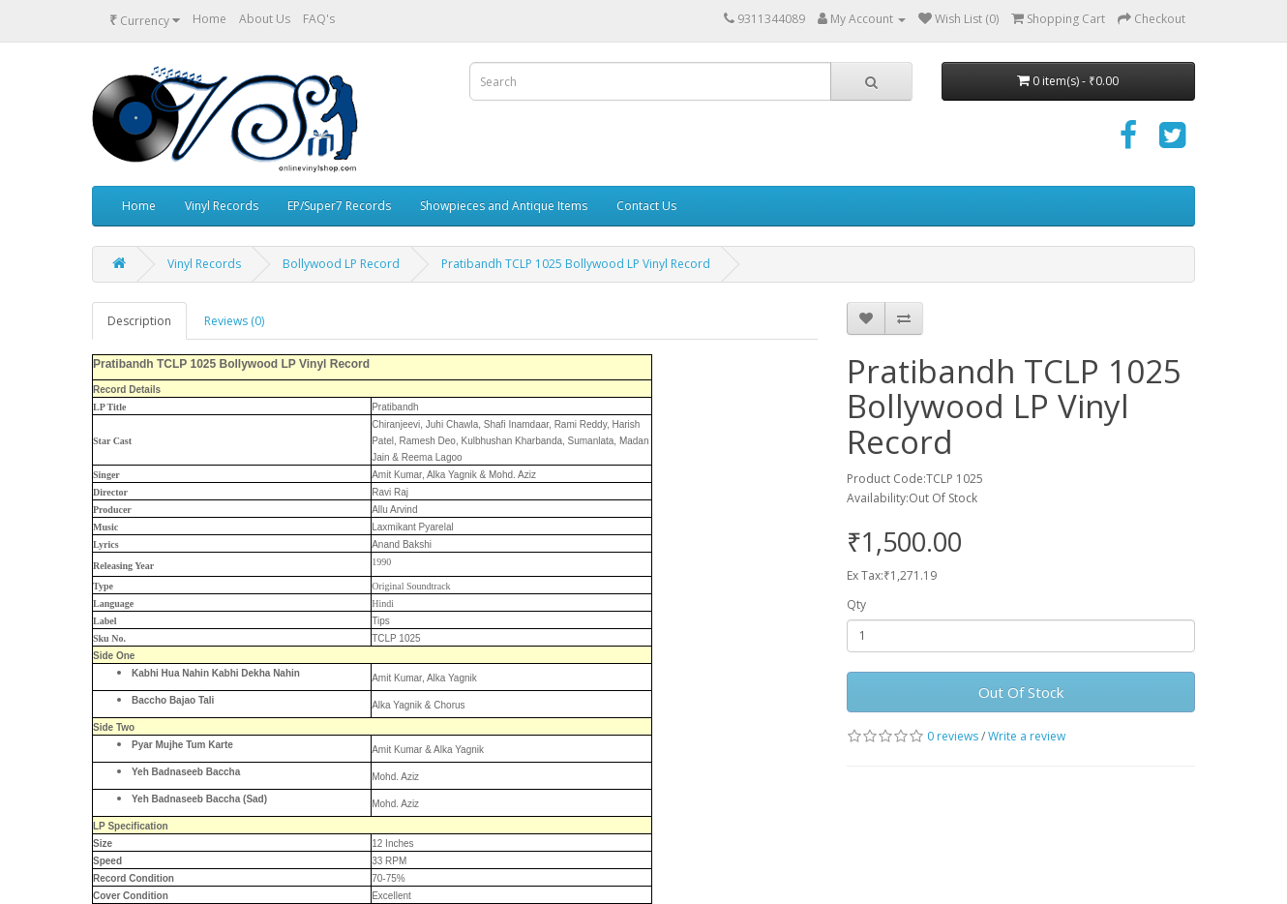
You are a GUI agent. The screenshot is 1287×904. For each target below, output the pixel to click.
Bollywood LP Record (341, 264)
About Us (264, 19)
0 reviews (952, 736)
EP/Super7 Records (339, 205)
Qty (856, 604)
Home (209, 19)
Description (139, 321)
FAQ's (319, 19)
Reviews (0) (234, 321)
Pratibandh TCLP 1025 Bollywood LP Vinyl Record (575, 264)
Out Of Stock (1020, 692)
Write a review (1026, 736)
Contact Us (646, 205)
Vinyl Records (221, 205)
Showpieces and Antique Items (503, 205)
